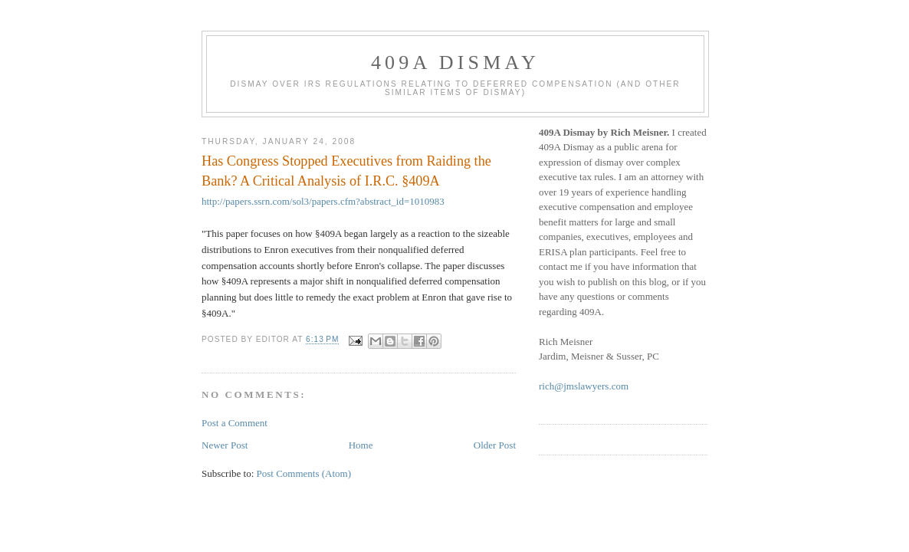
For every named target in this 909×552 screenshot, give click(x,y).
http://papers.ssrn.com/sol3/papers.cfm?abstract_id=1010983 (323, 201)
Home (361, 445)
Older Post (495, 445)
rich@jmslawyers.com (583, 386)
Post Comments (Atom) (304, 473)
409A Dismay (455, 62)
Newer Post (225, 445)
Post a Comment (234, 423)
